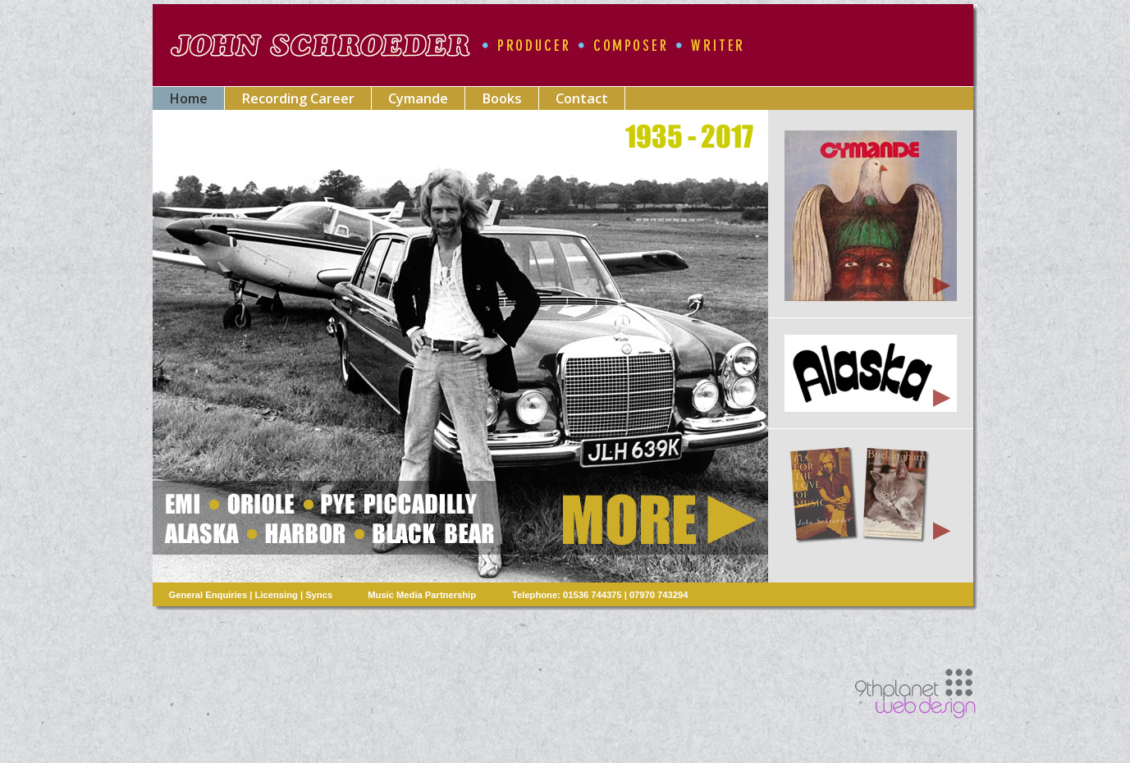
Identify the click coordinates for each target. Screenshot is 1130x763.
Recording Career (298, 98)
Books (502, 98)
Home (188, 98)
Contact (582, 98)
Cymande (418, 98)
